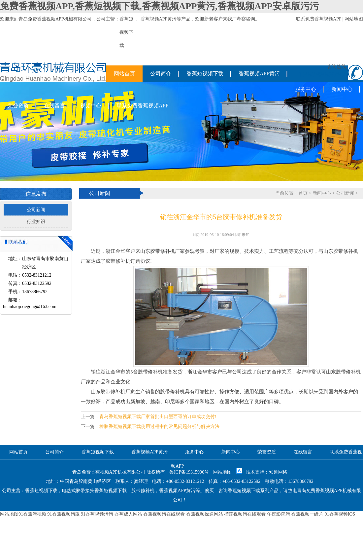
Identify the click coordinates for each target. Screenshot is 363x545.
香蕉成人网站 (128, 514)
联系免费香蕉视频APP (318, 19)
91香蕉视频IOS (340, 514)
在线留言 (54, 105)
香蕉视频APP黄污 (159, 19)
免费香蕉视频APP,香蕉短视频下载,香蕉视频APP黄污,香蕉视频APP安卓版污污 (159, 6)
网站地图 (354, 19)
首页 (303, 193)
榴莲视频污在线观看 (245, 514)
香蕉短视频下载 (204, 73)
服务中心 (305, 89)
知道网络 (278, 472)
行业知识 (36, 221)
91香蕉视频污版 (64, 514)
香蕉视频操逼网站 (204, 514)
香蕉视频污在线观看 (164, 514)
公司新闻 (36, 209)
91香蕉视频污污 (97, 514)
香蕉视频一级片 (307, 514)
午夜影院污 (278, 514)
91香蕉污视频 (32, 514)
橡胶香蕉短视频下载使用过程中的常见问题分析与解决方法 (159, 426)
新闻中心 (341, 89)
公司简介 (160, 73)
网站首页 (124, 73)
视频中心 (90, 105)
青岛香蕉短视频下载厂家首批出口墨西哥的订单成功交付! (157, 416)
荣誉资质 (18, 105)
